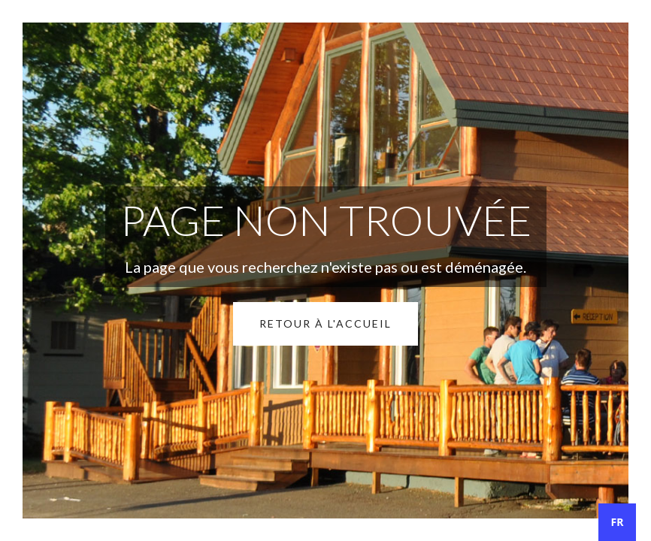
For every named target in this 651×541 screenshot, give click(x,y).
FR (617, 522)
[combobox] (617, 522)
